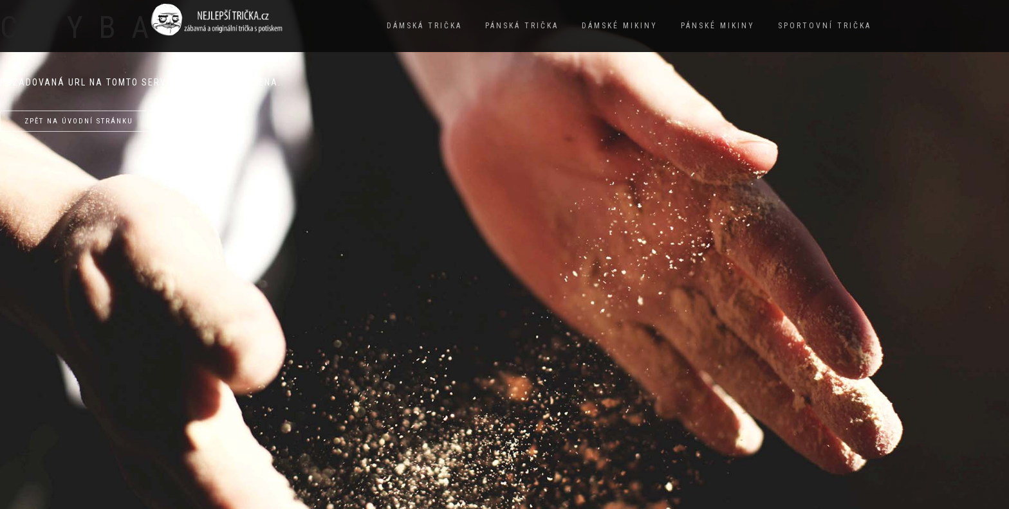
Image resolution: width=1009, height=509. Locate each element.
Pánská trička (522, 25)
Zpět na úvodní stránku (78, 121)
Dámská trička (424, 25)
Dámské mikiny (620, 25)
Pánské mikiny (718, 25)
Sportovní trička (824, 25)
